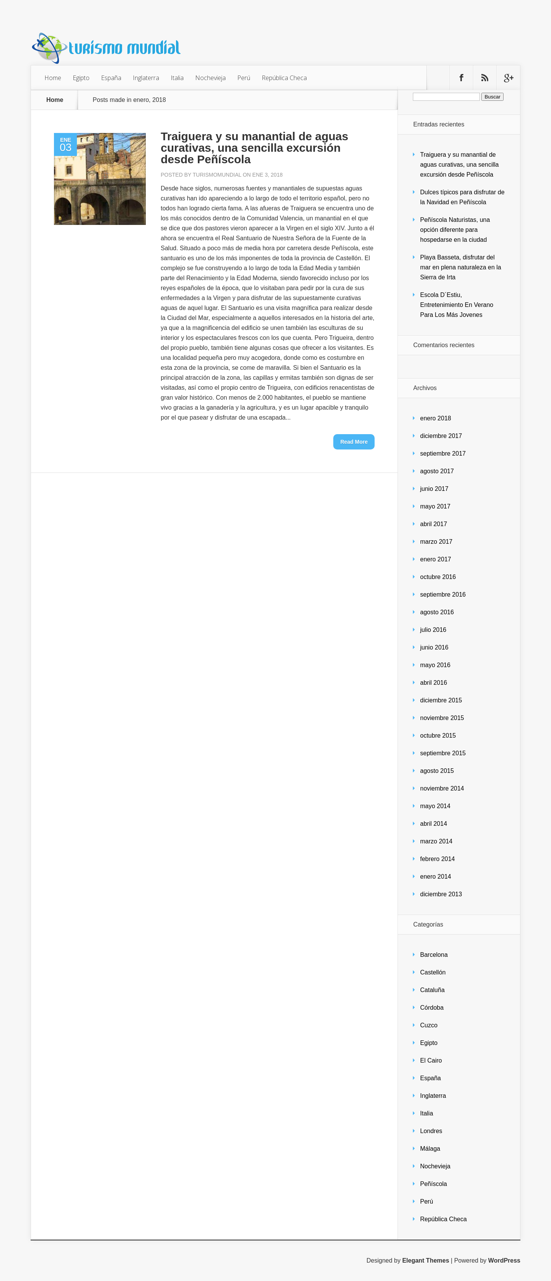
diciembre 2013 (441, 894)
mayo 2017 (435, 506)
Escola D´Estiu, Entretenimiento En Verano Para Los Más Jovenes (456, 305)
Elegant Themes (425, 1260)
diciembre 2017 (441, 436)
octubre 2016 (438, 577)
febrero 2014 (437, 859)
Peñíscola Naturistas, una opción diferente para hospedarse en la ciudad (455, 230)
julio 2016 (433, 630)
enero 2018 (435, 418)
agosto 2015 (437, 771)
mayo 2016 (435, 665)
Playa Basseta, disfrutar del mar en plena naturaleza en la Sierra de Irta (460, 267)
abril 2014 (433, 823)
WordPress (504, 1260)
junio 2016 (434, 647)
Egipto (81, 78)
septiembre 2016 (443, 594)
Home (52, 78)
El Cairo (431, 1060)
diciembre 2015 (441, 700)
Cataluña (432, 990)
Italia (177, 78)
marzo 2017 (436, 541)
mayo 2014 (435, 806)
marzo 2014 (436, 841)
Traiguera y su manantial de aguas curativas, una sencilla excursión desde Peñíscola (254, 148)
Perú (243, 78)
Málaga (430, 1148)
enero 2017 (435, 559)
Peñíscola (433, 1184)
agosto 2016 (437, 612)
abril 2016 (433, 682)
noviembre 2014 (442, 788)
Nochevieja (210, 78)
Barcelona (434, 954)
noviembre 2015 (442, 718)
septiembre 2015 (443, 753)
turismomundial (217, 175)
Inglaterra (146, 78)
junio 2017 (434, 489)
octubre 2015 (438, 735)
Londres (431, 1131)
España (111, 78)
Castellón (433, 972)
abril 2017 (433, 524)
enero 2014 (435, 876)
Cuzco (428, 1025)
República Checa (284, 78)
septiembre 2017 (443, 453)
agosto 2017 (437, 471)
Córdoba (431, 1007)
